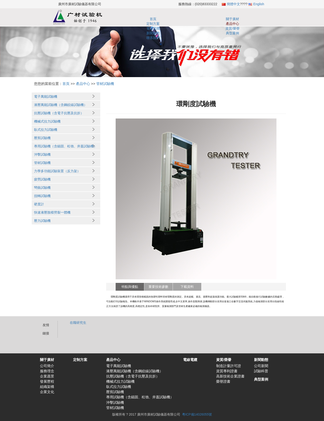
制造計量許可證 (228, 366)
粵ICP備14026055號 (197, 414)
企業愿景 (47, 376)
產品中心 (177, 19)
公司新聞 (261, 366)
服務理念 (47, 371)
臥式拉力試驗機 (45, 130)
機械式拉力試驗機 (47, 121)
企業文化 (47, 392)
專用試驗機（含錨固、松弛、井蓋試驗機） (65, 146)
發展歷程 (47, 381)
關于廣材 (141, 19)
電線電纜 (196, 19)
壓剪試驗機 (42, 138)
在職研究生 (78, 323)
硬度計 (39, 204)
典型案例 (251, 19)
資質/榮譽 (214, 19)
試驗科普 (261, 371)
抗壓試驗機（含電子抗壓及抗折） (59, 113)
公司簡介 (47, 366)
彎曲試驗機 (42, 187)
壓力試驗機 (42, 221)
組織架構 (47, 387)
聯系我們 (269, 19)
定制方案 (159, 19)
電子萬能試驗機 (45, 96)
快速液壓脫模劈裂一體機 (52, 212)
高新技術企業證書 (230, 376)
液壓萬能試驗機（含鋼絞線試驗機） (60, 105)
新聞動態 (232, 19)
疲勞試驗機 (42, 179)
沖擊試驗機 (42, 154)
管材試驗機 (105, 84)
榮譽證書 (223, 381)
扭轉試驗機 (42, 196)
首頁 (122, 19)
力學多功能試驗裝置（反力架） (57, 171)
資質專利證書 (226, 371)
